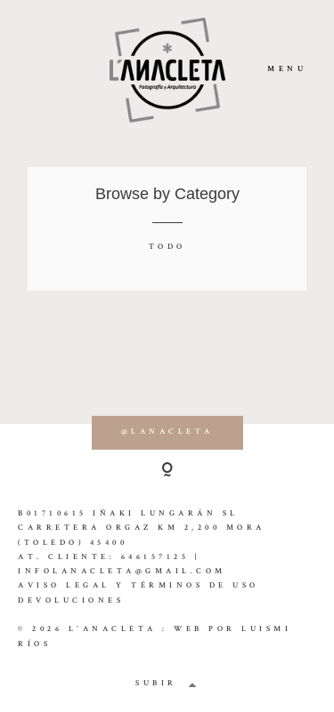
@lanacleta (167, 432)
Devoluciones (71, 601)
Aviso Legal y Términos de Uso (138, 586)
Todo (167, 248)
